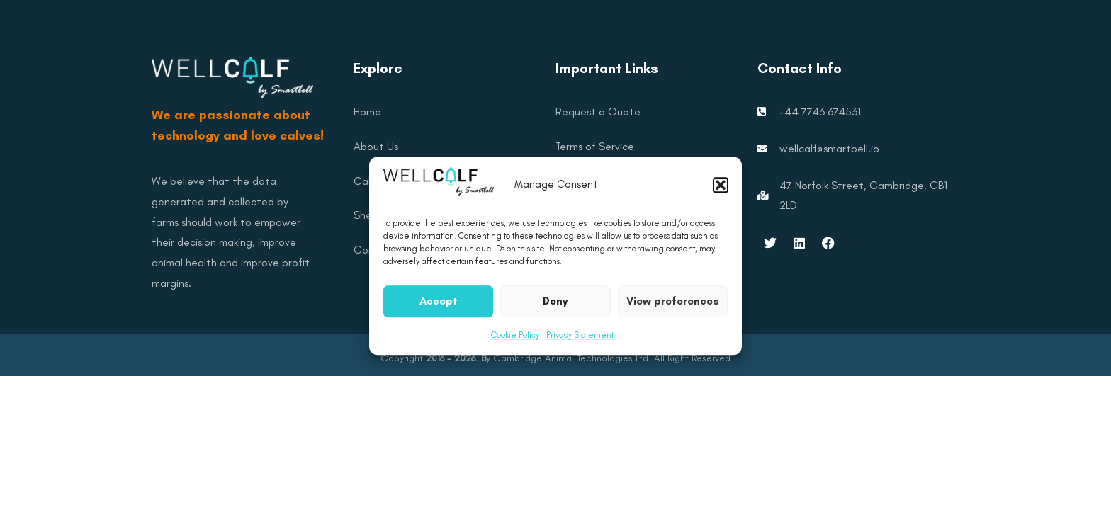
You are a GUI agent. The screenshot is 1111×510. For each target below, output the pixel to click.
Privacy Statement (580, 343)
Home (367, 111)
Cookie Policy (515, 343)
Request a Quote (598, 111)
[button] (721, 193)
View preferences (672, 308)
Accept (438, 308)
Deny (555, 308)
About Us (376, 146)
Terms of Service (595, 146)
